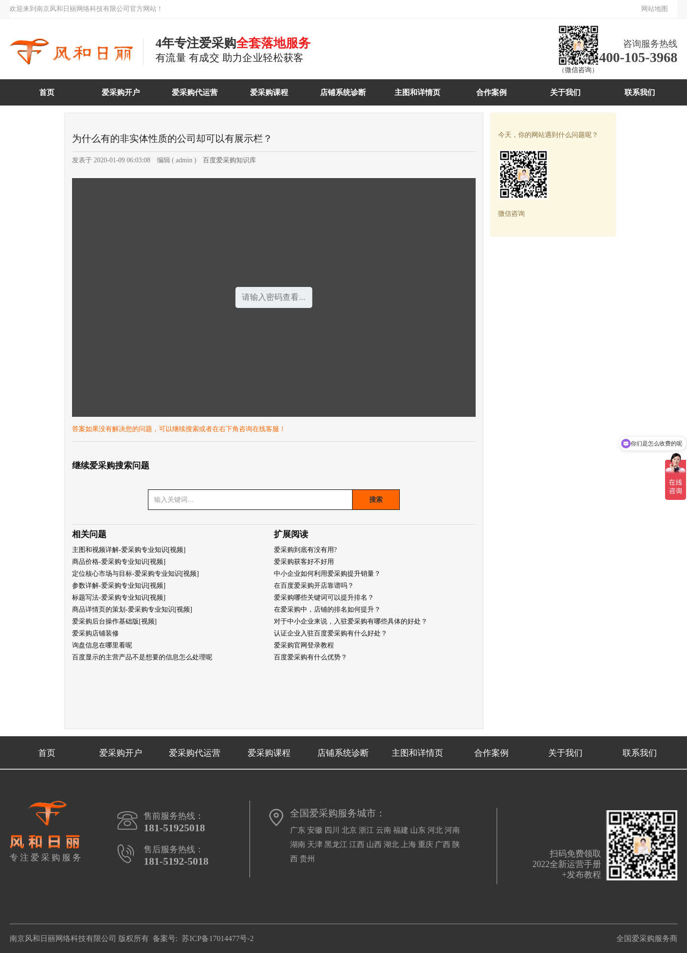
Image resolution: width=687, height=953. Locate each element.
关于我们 (565, 92)
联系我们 (640, 92)
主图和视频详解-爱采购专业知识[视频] (129, 549)
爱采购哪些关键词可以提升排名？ (324, 597)
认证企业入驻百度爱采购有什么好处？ (330, 633)
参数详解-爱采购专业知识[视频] (119, 585)
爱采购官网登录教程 (304, 645)
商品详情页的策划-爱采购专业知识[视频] (132, 609)
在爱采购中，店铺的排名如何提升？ (327, 609)
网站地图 (654, 8)
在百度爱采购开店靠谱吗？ (314, 585)
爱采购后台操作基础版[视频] (114, 621)
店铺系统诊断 (343, 92)
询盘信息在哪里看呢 (102, 645)
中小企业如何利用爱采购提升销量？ (327, 573)
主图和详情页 (417, 92)
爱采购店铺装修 (95, 633)
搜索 (376, 499)
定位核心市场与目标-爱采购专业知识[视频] (135, 573)
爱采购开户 (121, 92)
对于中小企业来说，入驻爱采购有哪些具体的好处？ (350, 621)
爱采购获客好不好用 (304, 561)
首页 (46, 92)
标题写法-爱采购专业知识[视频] (119, 597)
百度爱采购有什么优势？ (310, 657)
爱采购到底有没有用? (305, 549)
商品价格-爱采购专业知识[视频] (119, 561)
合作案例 (491, 92)
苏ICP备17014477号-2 (217, 938)
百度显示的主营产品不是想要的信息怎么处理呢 (142, 657)
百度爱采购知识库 (229, 160)
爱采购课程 (269, 92)
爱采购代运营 (195, 92)
